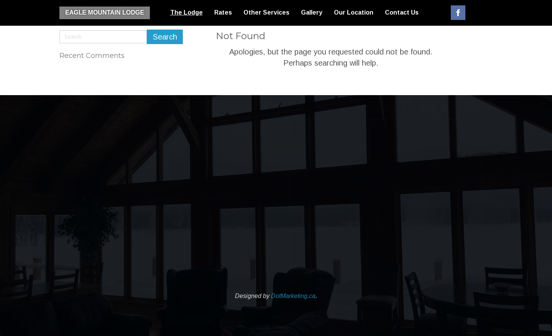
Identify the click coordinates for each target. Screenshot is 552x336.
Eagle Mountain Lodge (104, 12)
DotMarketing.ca (293, 296)
